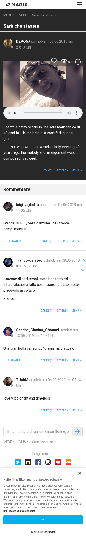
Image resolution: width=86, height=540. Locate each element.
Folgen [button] (48, 170)
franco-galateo (29, 260)
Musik (23, 15)
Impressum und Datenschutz (19, 511)
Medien (9, 15)
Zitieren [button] (62, 170)
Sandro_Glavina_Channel (38, 330)
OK (43, 519)
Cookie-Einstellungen (42, 532)
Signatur (14, 241)
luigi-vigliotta (28, 205)
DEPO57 (23, 41)
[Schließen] (80, 473)
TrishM (22, 380)
